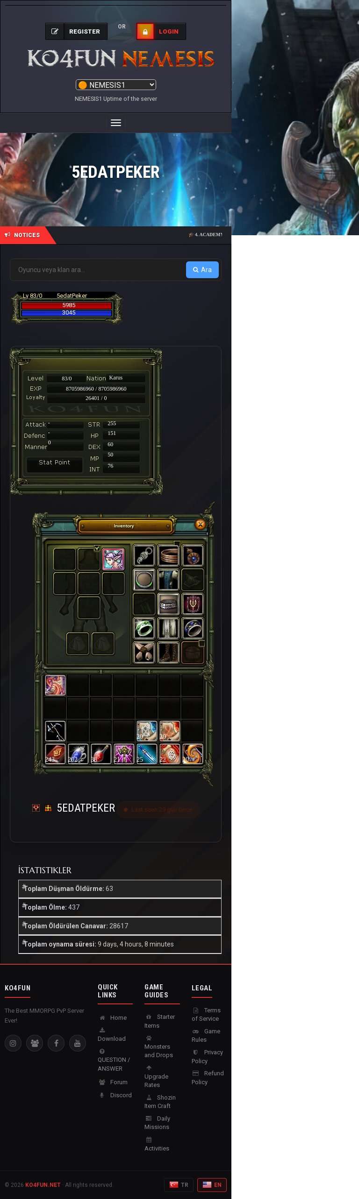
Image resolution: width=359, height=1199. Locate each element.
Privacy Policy (207, 1057)
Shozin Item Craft (160, 1102)
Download (112, 1035)
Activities (156, 1144)
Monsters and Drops (158, 1047)
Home (112, 1017)
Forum (113, 1082)
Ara (202, 269)
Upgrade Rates (156, 1076)
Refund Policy (208, 1078)
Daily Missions (157, 1123)
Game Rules (206, 1036)
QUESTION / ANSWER (114, 1060)
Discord (115, 1095)
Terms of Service (206, 1015)
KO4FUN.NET (43, 1185)
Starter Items (159, 1021)
